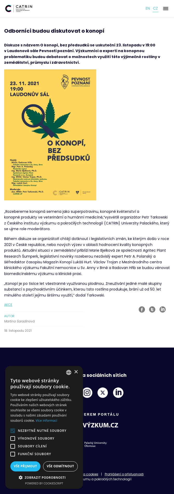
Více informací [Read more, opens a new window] (46, 420)
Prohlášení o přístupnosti (124, 474)
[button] (44, 477)
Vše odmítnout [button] (60, 466)
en (148, 8)
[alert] (44, 427)
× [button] (76, 372)
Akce (8, 304)
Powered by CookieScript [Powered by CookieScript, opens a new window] (44, 483)
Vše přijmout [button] (25, 466)
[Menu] (166, 8)
